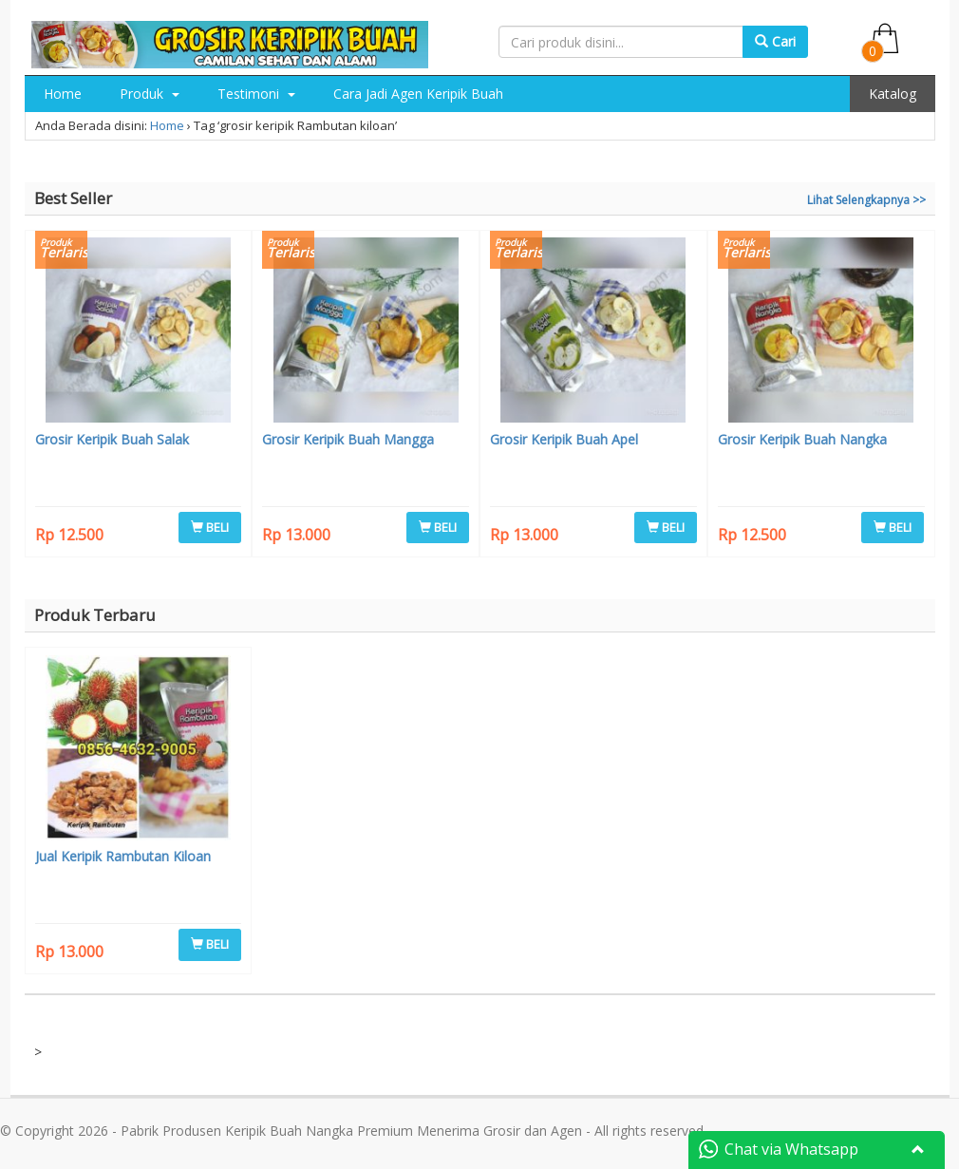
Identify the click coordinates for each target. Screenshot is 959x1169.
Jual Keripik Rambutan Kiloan (123, 856)
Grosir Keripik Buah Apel (564, 439)
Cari (775, 41)
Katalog (892, 94)
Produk (149, 94)
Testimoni (256, 94)
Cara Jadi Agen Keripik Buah (418, 94)
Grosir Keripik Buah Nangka (802, 439)
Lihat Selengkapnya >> (866, 200)
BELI (210, 527)
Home (63, 94)
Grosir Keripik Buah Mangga (348, 439)
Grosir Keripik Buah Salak (112, 439)
